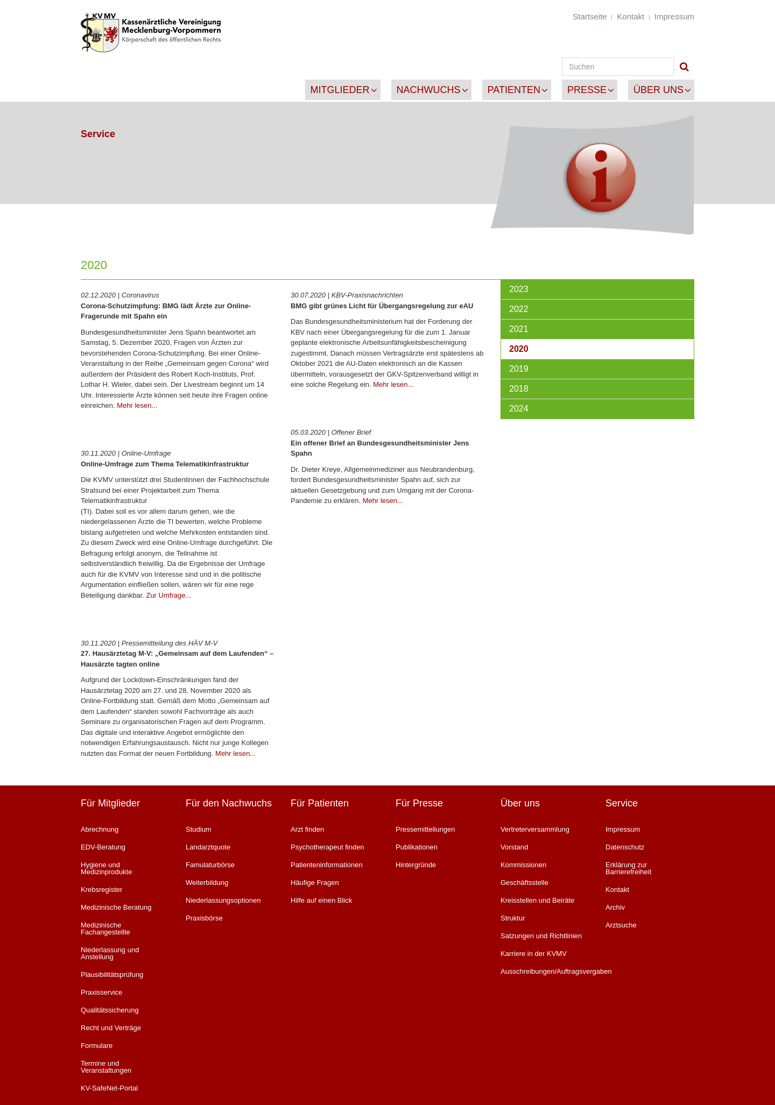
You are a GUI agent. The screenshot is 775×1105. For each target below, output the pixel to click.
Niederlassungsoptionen (223, 900)
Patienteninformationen (327, 865)
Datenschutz (624, 847)
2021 (519, 329)
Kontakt (630, 16)
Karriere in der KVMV (534, 954)
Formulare (96, 1046)
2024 (519, 408)
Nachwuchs (429, 89)
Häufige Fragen (315, 883)
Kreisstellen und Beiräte (537, 900)
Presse (587, 89)
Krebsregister (101, 890)
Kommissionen (523, 865)
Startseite (590, 16)
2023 (519, 289)
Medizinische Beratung (116, 907)
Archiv (615, 907)
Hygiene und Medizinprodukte (106, 868)
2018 (519, 388)
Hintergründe (416, 865)
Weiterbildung (207, 883)
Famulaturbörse (210, 865)
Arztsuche (621, 925)
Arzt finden (307, 829)
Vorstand (514, 847)
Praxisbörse (204, 918)
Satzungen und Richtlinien (541, 936)
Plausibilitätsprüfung (112, 975)
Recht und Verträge (111, 1028)
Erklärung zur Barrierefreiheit (628, 868)
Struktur (513, 918)
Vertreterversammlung (535, 829)
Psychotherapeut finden (327, 847)
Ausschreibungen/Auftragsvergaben (545, 971)
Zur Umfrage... (168, 595)
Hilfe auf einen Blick (321, 900)
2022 (519, 309)
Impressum (674, 16)
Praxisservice (101, 992)
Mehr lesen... (137, 405)
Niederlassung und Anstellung (110, 953)
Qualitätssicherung (110, 1010)
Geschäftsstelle (524, 883)
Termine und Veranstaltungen (106, 1066)
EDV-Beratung (103, 847)
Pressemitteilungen (425, 829)
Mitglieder (340, 89)
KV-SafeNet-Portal (109, 1088)
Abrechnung (99, 829)
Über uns (658, 89)
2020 (519, 348)
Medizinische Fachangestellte (105, 928)
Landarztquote (208, 847)
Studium (199, 829)
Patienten (514, 89)
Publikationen (417, 847)
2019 (519, 368)
